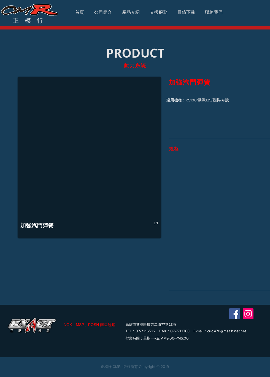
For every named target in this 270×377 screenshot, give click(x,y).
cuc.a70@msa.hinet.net (226, 331)
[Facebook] (234, 313)
